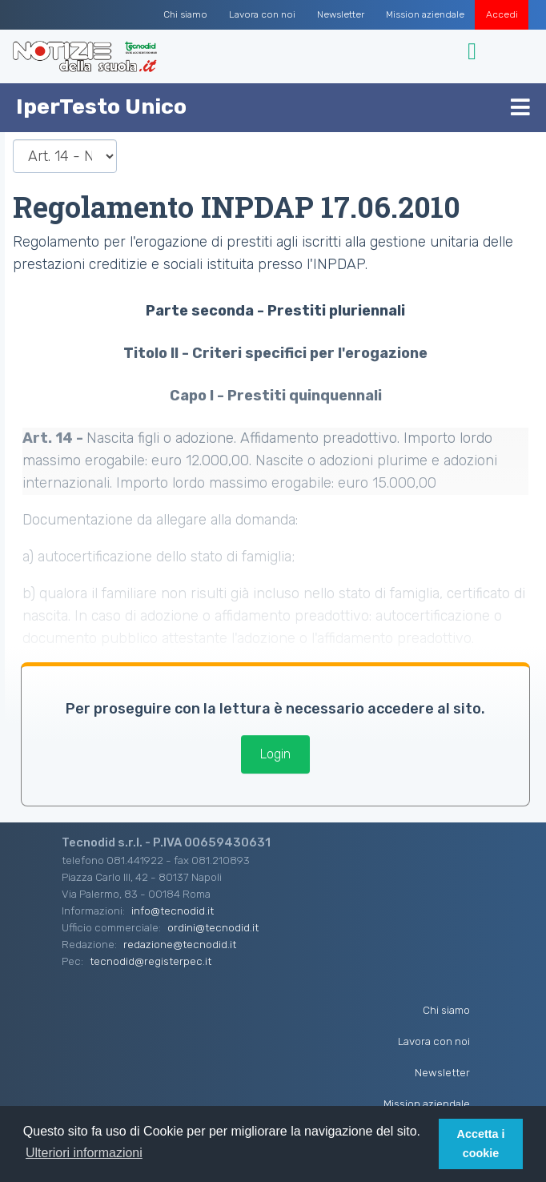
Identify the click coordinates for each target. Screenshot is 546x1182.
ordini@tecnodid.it (213, 927)
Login (275, 754)
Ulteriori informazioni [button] (84, 1153)
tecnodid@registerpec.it (150, 961)
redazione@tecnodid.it (179, 944)
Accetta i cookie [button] (481, 1144)
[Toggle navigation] (474, 51)
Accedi (502, 14)
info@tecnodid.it (172, 910)
